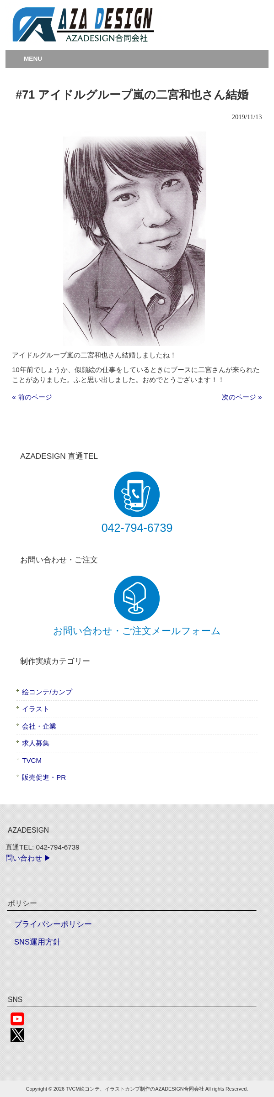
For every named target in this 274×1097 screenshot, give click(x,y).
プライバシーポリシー (53, 924)
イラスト (35, 709)
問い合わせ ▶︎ (28, 858)
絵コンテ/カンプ (47, 692)
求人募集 (35, 743)
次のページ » (242, 397)
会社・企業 (39, 726)
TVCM (32, 760)
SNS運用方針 (37, 942)
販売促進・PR (44, 777)
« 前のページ (32, 397)
